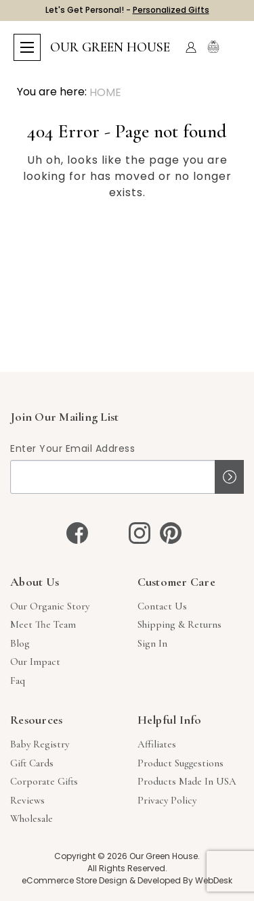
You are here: (52, 91)
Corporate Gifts (44, 781)
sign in (152, 643)
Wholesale (31, 818)
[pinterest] (171, 533)
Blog (20, 643)
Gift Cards (32, 763)
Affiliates (156, 744)
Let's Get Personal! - (127, 10)
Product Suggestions (180, 763)
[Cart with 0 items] (232, 47)
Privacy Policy (166, 800)
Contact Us (162, 606)
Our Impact (35, 661)
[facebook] (77, 533)
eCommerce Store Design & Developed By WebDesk (127, 880)
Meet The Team (43, 624)
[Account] (191, 47)
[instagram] (139, 533)
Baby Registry (39, 744)
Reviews (27, 800)
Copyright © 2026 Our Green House (126, 856)
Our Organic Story (49, 606)
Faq (17, 680)
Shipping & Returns (179, 624)
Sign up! (229, 477)
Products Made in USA (186, 781)
